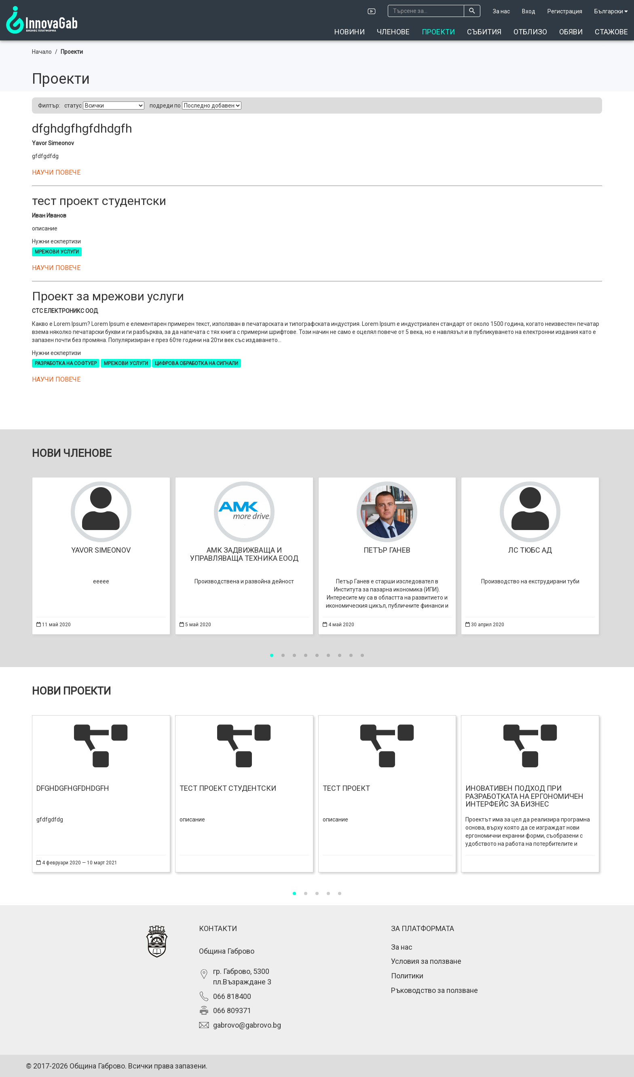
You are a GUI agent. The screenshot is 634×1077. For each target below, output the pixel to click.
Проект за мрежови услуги (108, 296)
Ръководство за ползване (434, 990)
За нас (501, 11)
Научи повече (56, 172)
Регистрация (564, 11)
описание (44, 228)
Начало (42, 52)
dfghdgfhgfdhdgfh (82, 128)
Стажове (611, 31)
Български (611, 11)
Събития (484, 31)
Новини (349, 31)
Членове (393, 31)
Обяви (571, 31)
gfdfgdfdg (45, 156)
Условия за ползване (426, 961)
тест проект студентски (99, 201)
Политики (407, 975)
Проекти (438, 31)
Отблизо (530, 31)
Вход (528, 11)
